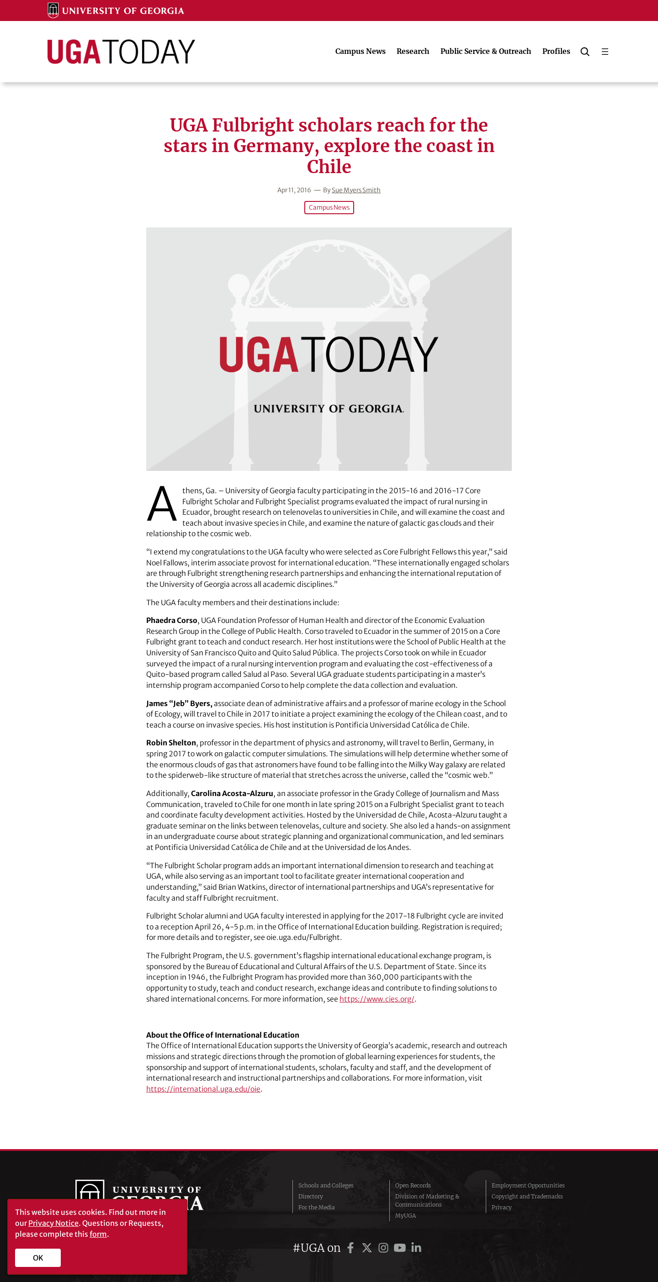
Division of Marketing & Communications (427, 1200)
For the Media (316, 1206)
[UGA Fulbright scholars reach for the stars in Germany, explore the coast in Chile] (329, 348)
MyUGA (405, 1215)
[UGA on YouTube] (401, 1247)
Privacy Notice (53, 1223)
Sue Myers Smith (357, 190)
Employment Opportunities (528, 1185)
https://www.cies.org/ (378, 998)
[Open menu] (605, 51)
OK (38, 1257)
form (98, 1234)
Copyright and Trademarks (527, 1195)
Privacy (502, 1206)
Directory (310, 1195)
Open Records (413, 1185)
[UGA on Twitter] (368, 1247)
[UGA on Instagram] (385, 1247)
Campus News (329, 207)
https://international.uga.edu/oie (203, 1088)
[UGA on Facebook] (352, 1247)
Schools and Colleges (326, 1185)
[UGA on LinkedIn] (416, 1247)
